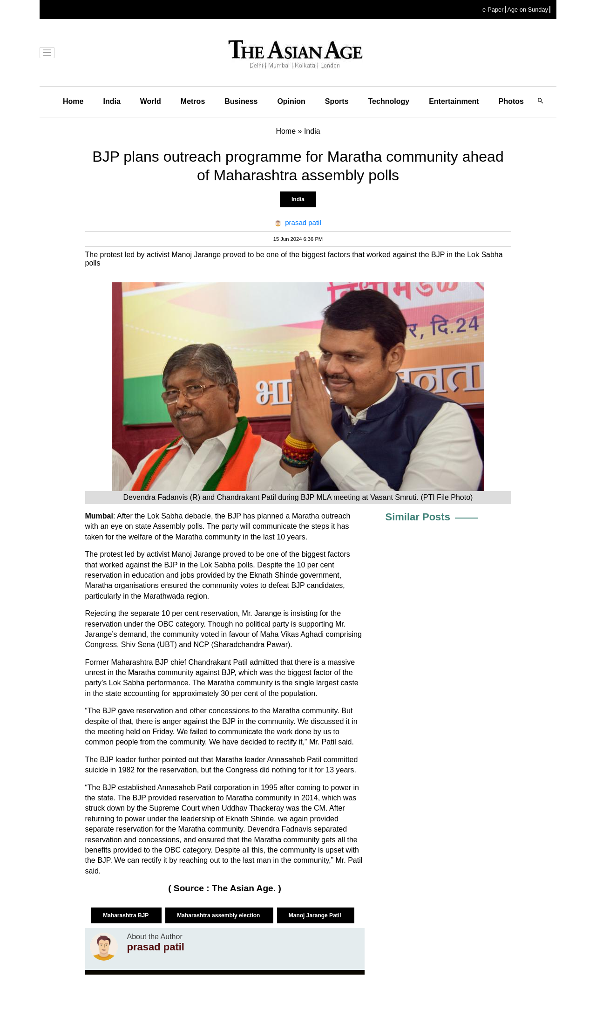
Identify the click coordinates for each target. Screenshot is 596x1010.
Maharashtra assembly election (219, 915)
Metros (193, 101)
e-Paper (493, 9)
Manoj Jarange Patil (316, 915)
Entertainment (454, 101)
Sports (337, 101)
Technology (389, 101)
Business (240, 101)
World (150, 101)
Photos (511, 101)
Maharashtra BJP (126, 915)
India (111, 101)
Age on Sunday (527, 9)
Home (73, 101)
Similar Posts (418, 517)
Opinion (291, 101)
